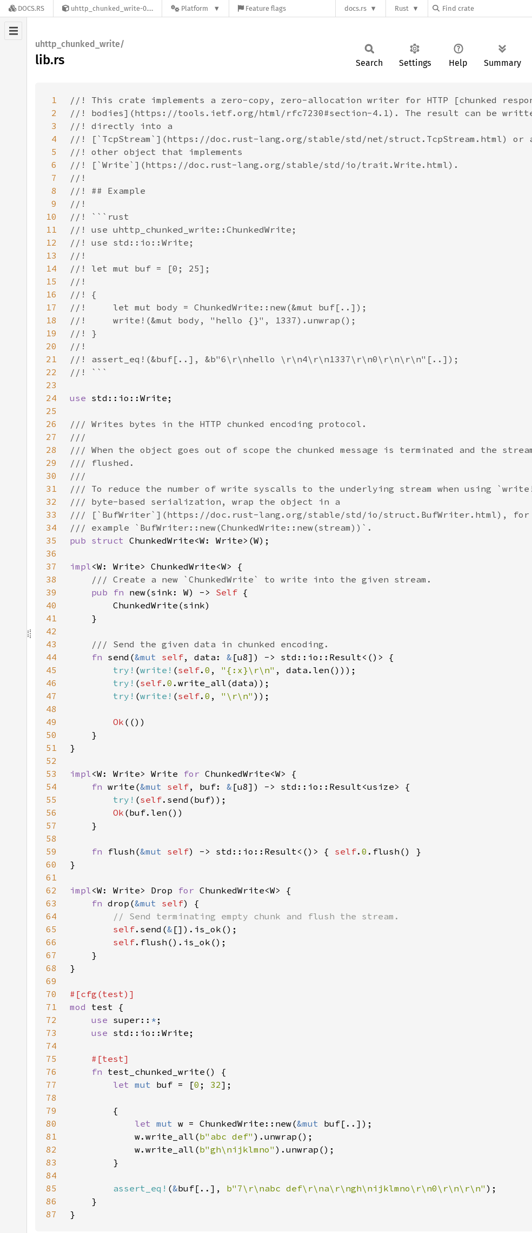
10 (51, 216)
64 (51, 916)
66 (51, 942)
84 (51, 1175)
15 (51, 281)
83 (51, 1162)
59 (51, 851)
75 (51, 1058)
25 (51, 410)
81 (51, 1136)
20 (51, 346)
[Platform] (195, 8)
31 (51, 488)
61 (51, 877)
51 (51, 747)
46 (51, 683)
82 (51, 1149)
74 (51, 1045)
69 (51, 980)
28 (51, 449)
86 (51, 1201)
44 (51, 657)
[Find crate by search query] (486, 8)
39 (51, 592)
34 (51, 527)
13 (51, 255)
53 (51, 773)
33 (51, 514)
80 (51, 1123)
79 (51, 1110)
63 (51, 903)
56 (51, 812)
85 (51, 1188)
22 (51, 372)
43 (51, 644)
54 (51, 786)
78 (51, 1097)
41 (51, 618)
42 (51, 631)
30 (51, 475)
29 (51, 462)
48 (51, 708)
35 (51, 540)
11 (51, 229)
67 (51, 955)
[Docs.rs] (26, 8)
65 (51, 929)
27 (51, 436)
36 (51, 553)
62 (51, 890)
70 (51, 993)
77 (51, 1084)
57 (51, 825)
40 (51, 605)
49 (51, 721)
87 (51, 1214)
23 (51, 385)
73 (51, 1032)
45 (51, 670)
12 (51, 242)
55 (51, 799)
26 (51, 423)
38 (51, 579)
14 (51, 268)
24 (51, 397)
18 (51, 320)
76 (51, 1071)
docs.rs (355, 8)
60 (51, 864)
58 (51, 838)
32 (51, 501)
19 (51, 333)
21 (51, 359)
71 (51, 1006)
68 (51, 968)
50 (51, 734)
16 (51, 294)
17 (51, 307)
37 (51, 566)
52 (51, 760)
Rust (402, 8)
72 (51, 1019)
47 (51, 695)
